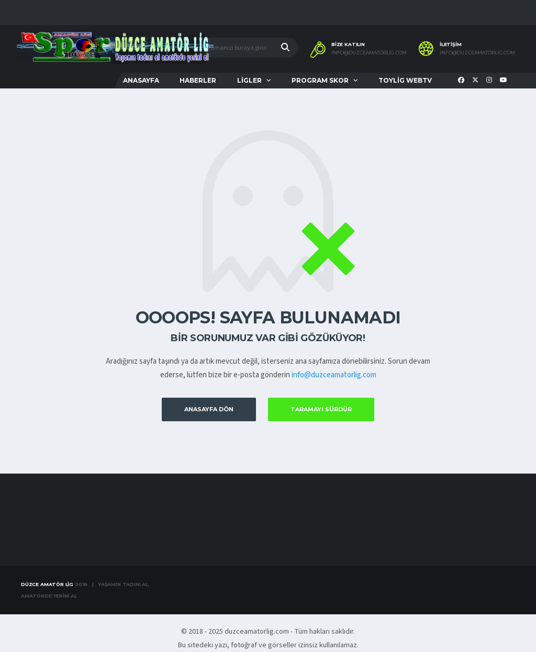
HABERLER (198, 80)
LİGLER (249, 80)
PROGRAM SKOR (320, 80)
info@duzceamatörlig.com (369, 52)
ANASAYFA (141, 80)
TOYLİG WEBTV (405, 80)
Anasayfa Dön (208, 409)
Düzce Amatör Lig (47, 584)
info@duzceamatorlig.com (334, 374)
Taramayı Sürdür (321, 409)
